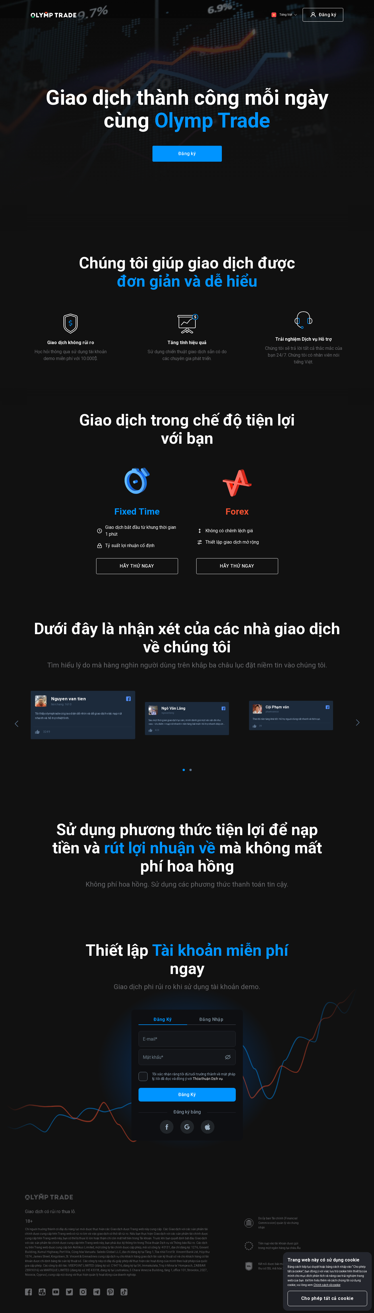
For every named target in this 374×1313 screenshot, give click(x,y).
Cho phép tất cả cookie (327, 1298)
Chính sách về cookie (326, 1285)
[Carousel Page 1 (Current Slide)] (184, 770)
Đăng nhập (211, 1019)
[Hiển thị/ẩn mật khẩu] (228, 1057)
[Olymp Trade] (53, 15)
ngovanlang (272, 714)
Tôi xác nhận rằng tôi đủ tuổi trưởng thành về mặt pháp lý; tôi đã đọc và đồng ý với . (187, 1076)
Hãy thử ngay (137, 566)
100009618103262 (68, 714)
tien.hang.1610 (164, 704)
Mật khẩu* (153, 1056)
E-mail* (150, 1038)
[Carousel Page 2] (190, 770)
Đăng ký (162, 1019)
